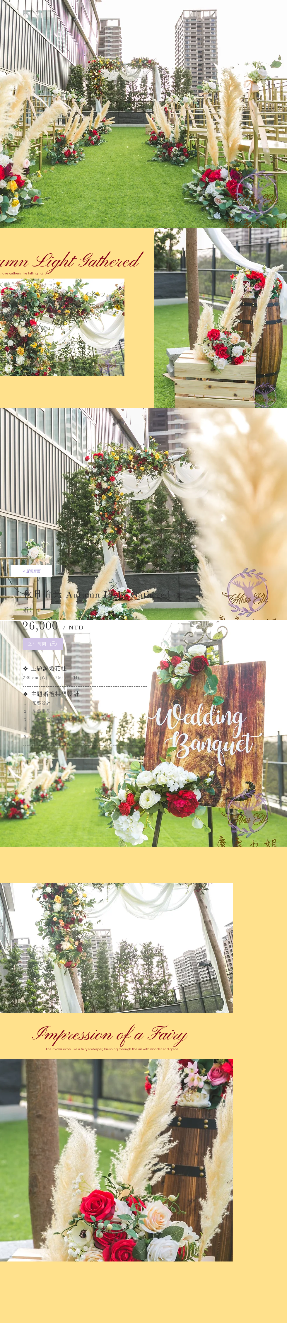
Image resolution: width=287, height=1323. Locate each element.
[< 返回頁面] (31, 571)
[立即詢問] (43, 644)
